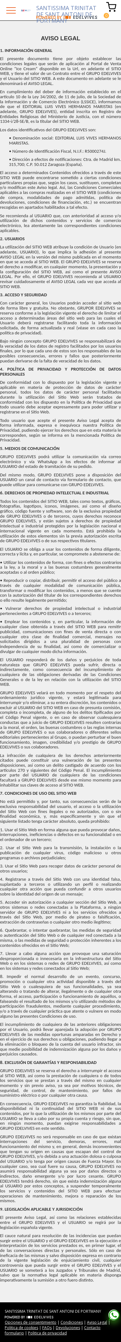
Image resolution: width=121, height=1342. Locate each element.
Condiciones (71, 1322)
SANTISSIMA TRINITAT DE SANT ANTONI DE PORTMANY (66, 10)
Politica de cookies (21, 1327)
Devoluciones (68, 1327)
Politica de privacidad (47, 1333)
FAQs (47, 1327)
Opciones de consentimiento (30, 1322)
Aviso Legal (97, 1322)
